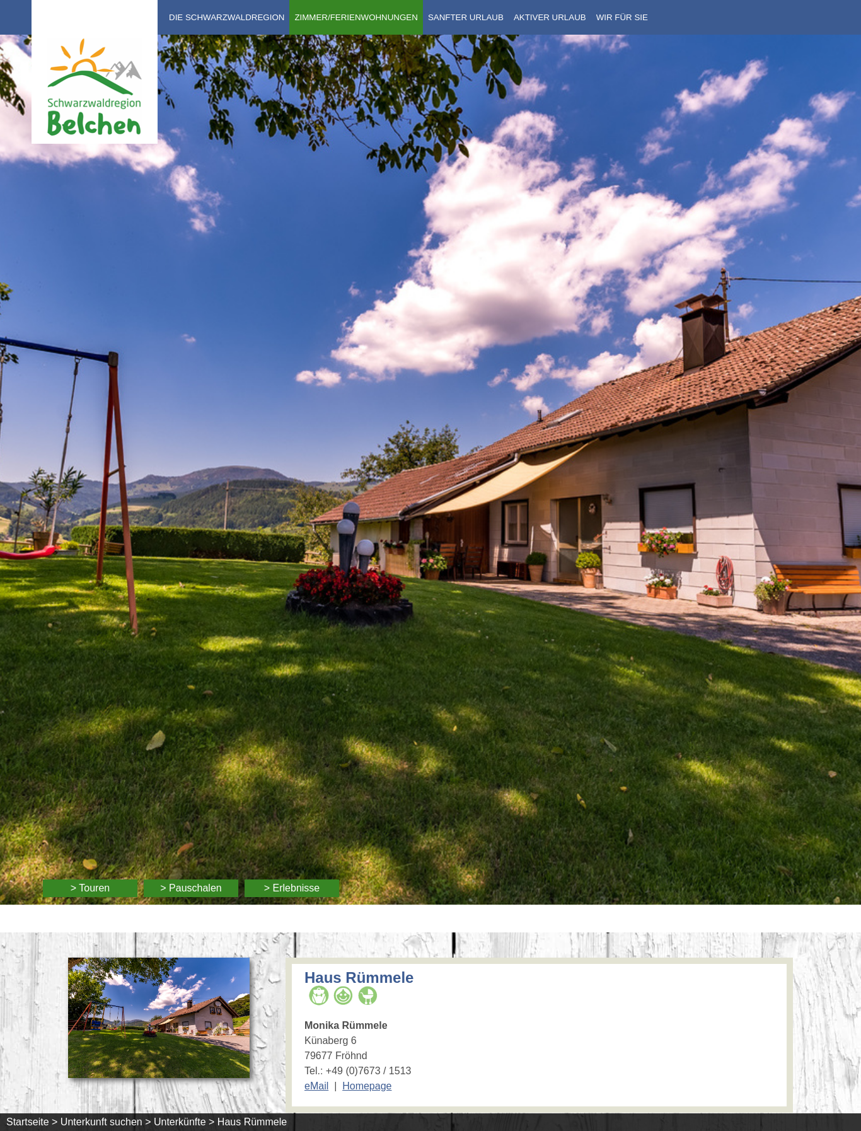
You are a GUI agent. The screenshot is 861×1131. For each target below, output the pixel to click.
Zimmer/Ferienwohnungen (355, 17)
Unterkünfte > (184, 1121)
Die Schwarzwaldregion (226, 17)
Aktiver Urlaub (550, 17)
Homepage (366, 1086)
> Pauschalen (190, 888)
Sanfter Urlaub (466, 17)
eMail (316, 1086)
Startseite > (31, 1121)
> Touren (90, 888)
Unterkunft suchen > (106, 1121)
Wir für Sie (622, 17)
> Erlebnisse (292, 888)
